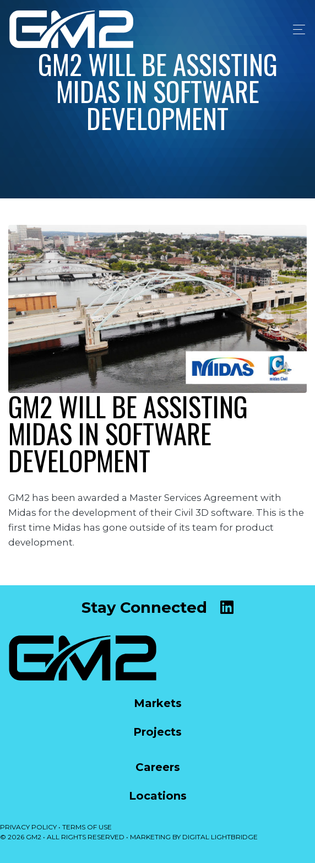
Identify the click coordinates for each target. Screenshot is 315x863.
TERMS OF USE (87, 827)
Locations (158, 795)
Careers (157, 767)
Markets (158, 703)
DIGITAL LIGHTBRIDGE (220, 837)
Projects (157, 731)
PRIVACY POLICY (28, 827)
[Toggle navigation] (296, 29)
